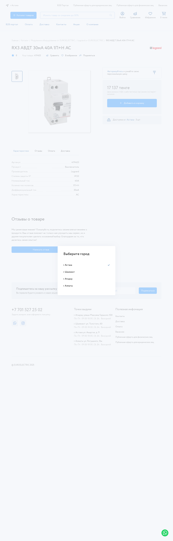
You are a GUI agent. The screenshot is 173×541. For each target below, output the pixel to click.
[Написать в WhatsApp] (164, 532)
